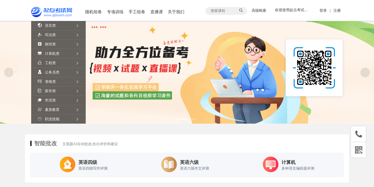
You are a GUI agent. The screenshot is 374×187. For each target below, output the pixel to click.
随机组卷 (93, 12)
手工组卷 (137, 12)
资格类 (47, 81)
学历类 (47, 100)
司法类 (47, 34)
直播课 (156, 12)
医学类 (47, 91)
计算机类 (48, 53)
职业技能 (48, 119)
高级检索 (259, 10)
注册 (337, 10)
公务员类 (48, 72)
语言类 (47, 25)
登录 (323, 10)
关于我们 (176, 12)
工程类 (47, 63)
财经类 (47, 44)
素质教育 (48, 109)
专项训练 (115, 12)
